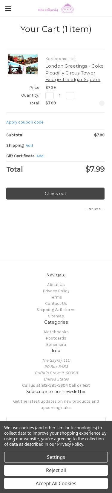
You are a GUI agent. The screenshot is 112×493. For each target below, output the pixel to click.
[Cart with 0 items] (108, 8)
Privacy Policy (56, 290)
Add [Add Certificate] (40, 156)
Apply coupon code (24, 122)
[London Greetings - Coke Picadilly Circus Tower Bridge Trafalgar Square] (60, 95)
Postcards (56, 338)
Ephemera (56, 344)
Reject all (56, 470)
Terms (56, 297)
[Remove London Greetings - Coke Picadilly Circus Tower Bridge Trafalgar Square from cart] (102, 103)
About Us (56, 284)
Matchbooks (56, 331)
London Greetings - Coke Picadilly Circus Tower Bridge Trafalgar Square (74, 72)
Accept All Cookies (56, 483)
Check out (55, 193)
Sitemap (56, 316)
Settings (56, 457)
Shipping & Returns (56, 309)
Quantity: (30, 95)
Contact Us (56, 303)
